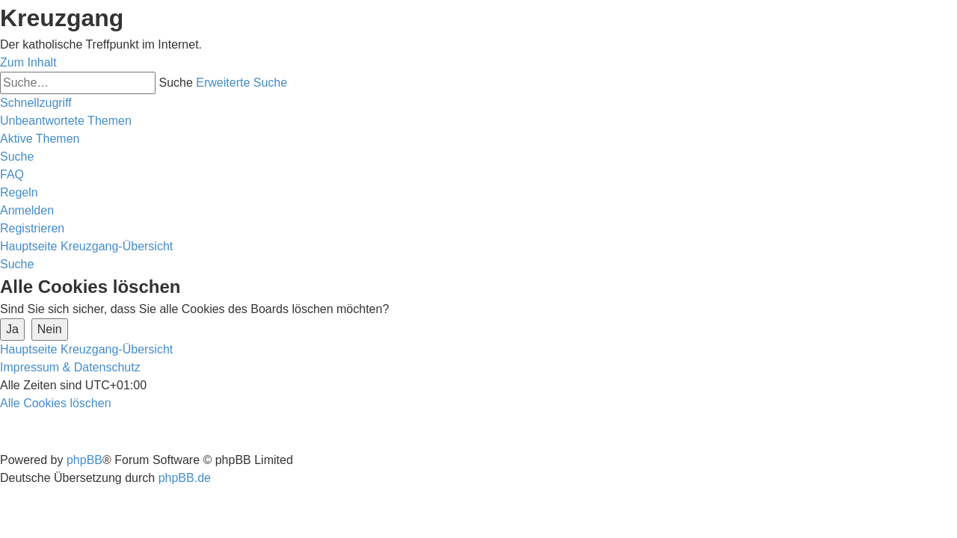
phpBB (84, 460)
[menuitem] (66, 120)
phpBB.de (185, 477)
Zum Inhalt (28, 62)
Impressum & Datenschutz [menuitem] (70, 367)
